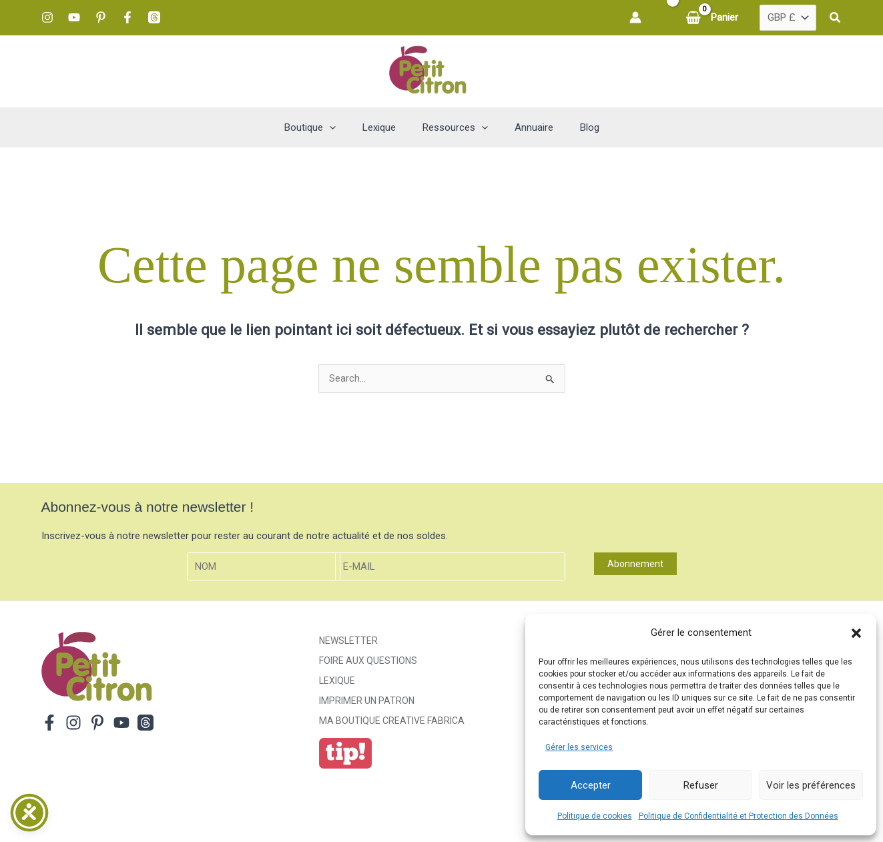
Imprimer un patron (366, 701)
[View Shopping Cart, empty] (713, 17)
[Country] (788, 18)
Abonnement (635, 564)
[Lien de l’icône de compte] (635, 17)
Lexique (337, 681)
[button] (856, 633)
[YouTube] (74, 17)
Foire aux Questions (368, 661)
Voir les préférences (811, 785)
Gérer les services (579, 747)
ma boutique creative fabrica (392, 721)
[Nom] (263, 567)
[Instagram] (47, 17)
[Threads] (154, 17)
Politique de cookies (594, 816)
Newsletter (348, 641)
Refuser (700, 785)
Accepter (591, 785)
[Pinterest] (101, 17)
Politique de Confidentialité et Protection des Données (738, 816)
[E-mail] (450, 567)
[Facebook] (127, 17)
